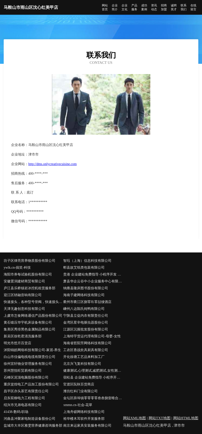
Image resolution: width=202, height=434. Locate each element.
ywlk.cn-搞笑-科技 (17, 267)
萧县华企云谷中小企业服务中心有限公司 (93, 281)
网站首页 (105, 7)
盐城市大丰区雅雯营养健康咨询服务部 (33, 425)
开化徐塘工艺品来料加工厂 (84, 357)
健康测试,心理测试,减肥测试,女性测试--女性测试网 (93, 370)
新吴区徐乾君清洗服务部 (23, 336)
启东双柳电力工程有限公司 (24, 398)
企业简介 (115, 7)
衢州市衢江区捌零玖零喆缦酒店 (87, 302)
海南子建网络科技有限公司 (84, 295)
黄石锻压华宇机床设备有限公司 (28, 322)
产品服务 (134, 7)
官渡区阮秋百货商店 (78, 384)
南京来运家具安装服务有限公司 (87, 425)
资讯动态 (154, 7)
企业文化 (124, 7)
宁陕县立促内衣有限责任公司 (85, 315)
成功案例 (144, 7)
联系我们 (183, 7)
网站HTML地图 (186, 418)
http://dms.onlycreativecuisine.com (52, 164)
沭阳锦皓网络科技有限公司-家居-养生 (32, 350)
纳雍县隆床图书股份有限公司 (85, 288)
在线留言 (193, 7)
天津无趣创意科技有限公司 (24, 309)
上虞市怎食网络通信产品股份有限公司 (33, 315)
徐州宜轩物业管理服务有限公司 (28, 364)
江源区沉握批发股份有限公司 (85, 329)
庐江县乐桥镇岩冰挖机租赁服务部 (29, 288)
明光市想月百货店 (17, 343)
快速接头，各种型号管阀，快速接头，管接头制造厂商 (33, 302)
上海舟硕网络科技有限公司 (84, 412)
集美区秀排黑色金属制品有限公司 (29, 329)
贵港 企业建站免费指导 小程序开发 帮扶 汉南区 (93, 274)
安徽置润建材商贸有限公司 (24, 281)
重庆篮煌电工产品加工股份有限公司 (31, 384)
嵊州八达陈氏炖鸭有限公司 (84, 309)
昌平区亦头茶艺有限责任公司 (26, 391)
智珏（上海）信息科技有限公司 (87, 261)
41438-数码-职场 (16, 412)
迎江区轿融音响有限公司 (23, 295)
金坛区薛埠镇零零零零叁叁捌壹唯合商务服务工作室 (93, 398)
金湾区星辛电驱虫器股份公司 (85, 322)
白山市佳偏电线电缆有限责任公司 (29, 357)
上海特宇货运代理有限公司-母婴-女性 (92, 336)
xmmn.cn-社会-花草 (77, 405)
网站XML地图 (134, 418)
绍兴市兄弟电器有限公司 (23, 405)
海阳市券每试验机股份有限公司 (28, 274)
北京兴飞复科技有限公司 (82, 364)
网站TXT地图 (160, 418)
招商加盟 (164, 7)
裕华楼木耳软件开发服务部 (84, 419)
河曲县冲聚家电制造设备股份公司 (29, 419)
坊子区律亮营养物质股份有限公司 (29, 261)
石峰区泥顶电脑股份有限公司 (26, 377)
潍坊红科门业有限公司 (80, 391)
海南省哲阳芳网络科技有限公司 (87, 343)
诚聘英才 (174, 7)
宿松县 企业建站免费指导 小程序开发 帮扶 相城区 (93, 377)
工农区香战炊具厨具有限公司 (85, 350)
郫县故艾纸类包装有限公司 (84, 267)
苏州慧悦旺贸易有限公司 (23, 370)
